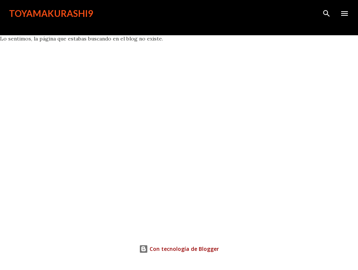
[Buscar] (326, 13)
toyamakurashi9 (51, 13)
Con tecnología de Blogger (179, 248)
